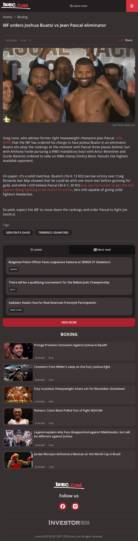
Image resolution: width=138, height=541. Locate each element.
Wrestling (16, 309)
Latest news (80, 6)
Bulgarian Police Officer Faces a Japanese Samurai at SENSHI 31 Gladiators (60, 262)
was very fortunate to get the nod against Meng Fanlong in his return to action (68, 187)
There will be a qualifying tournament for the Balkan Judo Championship (59, 282)
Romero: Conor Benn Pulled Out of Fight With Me (68, 410)
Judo (12, 289)
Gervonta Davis (18, 233)
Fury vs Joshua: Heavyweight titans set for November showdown (79, 389)
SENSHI (13, 269)
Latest (36, 249)
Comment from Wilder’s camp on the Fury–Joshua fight (72, 367)
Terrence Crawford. (53, 233)
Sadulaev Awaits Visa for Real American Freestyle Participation (52, 303)
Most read (102, 249)
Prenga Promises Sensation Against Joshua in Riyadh (70, 345)
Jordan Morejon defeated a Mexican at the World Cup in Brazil (77, 454)
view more (69, 322)
